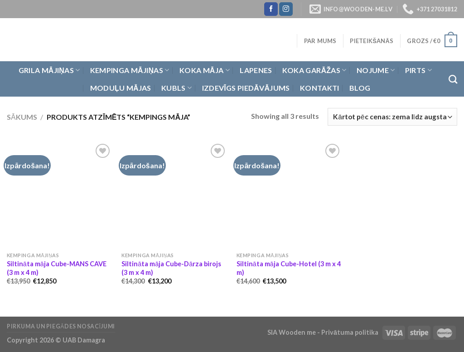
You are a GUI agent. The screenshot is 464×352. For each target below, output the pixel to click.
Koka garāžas (314, 70)
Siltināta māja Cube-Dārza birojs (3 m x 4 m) (171, 268)
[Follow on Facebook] (271, 9)
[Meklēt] (453, 79)
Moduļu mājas (120, 87)
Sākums (22, 116)
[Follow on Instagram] (286, 9)
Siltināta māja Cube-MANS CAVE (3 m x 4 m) (56, 268)
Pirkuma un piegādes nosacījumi (61, 326)
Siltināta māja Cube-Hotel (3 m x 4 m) (289, 268)
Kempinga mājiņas (129, 70)
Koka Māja (204, 70)
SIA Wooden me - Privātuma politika (323, 332)
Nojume (376, 70)
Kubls (176, 88)
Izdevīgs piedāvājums (246, 87)
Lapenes (256, 70)
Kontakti (319, 87)
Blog (359, 87)
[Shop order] (392, 117)
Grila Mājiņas (49, 70)
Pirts (418, 70)
